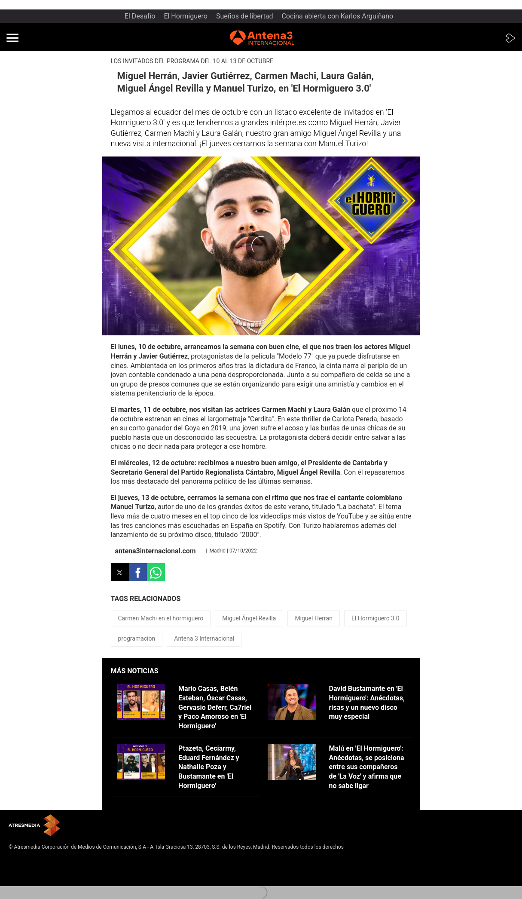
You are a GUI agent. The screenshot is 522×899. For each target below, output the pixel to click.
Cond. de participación (35, 881)
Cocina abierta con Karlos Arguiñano (337, 16)
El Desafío (140, 16)
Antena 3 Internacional (204, 638)
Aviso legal (21, 860)
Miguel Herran (313, 618)
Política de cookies (30, 874)
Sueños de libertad (244, 16)
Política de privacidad (33, 868)
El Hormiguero (186, 16)
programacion (137, 638)
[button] (12, 38)
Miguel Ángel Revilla (249, 618)
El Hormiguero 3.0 (375, 618)
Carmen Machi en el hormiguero (161, 618)
